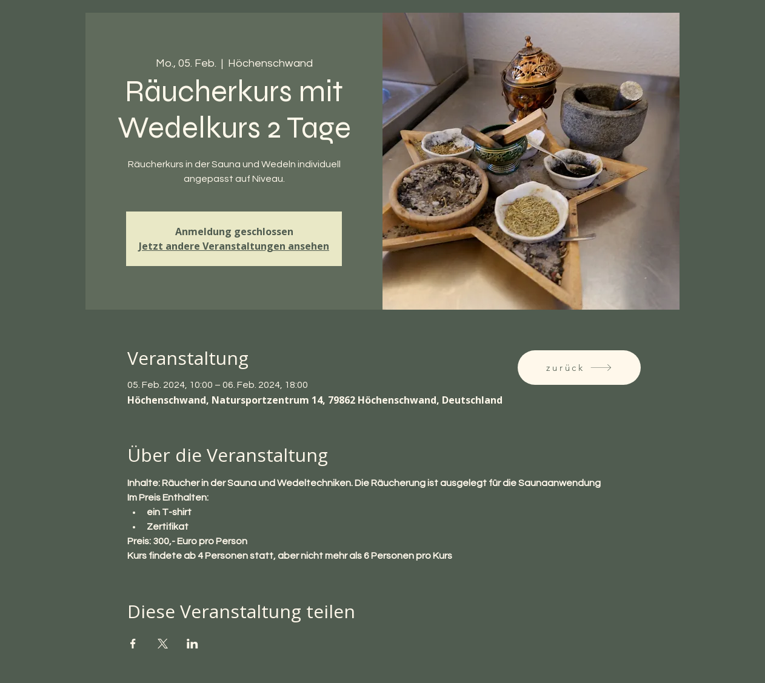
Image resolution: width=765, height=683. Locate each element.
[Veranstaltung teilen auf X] (163, 643)
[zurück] (579, 367)
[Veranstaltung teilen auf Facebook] (133, 643)
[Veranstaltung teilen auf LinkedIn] (192, 643)
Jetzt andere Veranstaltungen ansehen (234, 246)
